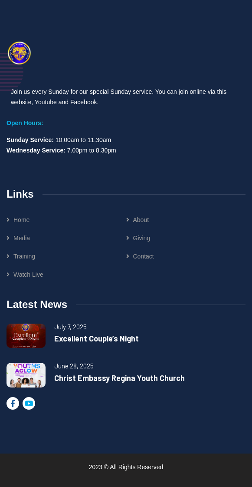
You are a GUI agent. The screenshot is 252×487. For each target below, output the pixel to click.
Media (21, 238)
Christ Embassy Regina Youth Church (119, 378)
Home (21, 219)
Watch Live (28, 274)
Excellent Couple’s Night (96, 338)
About (141, 219)
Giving (142, 238)
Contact (143, 256)
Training (24, 256)
